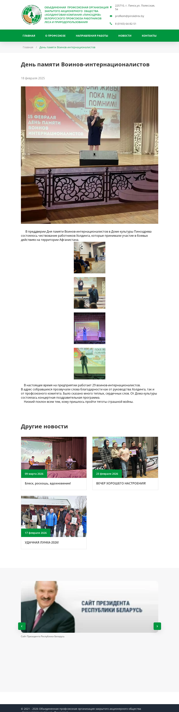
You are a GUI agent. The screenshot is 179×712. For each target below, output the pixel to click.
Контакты (149, 35)
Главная (29, 35)
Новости (125, 35)
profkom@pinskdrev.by (129, 16)
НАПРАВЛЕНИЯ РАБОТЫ (92, 35)
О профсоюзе (55, 35)
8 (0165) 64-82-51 (125, 23)
